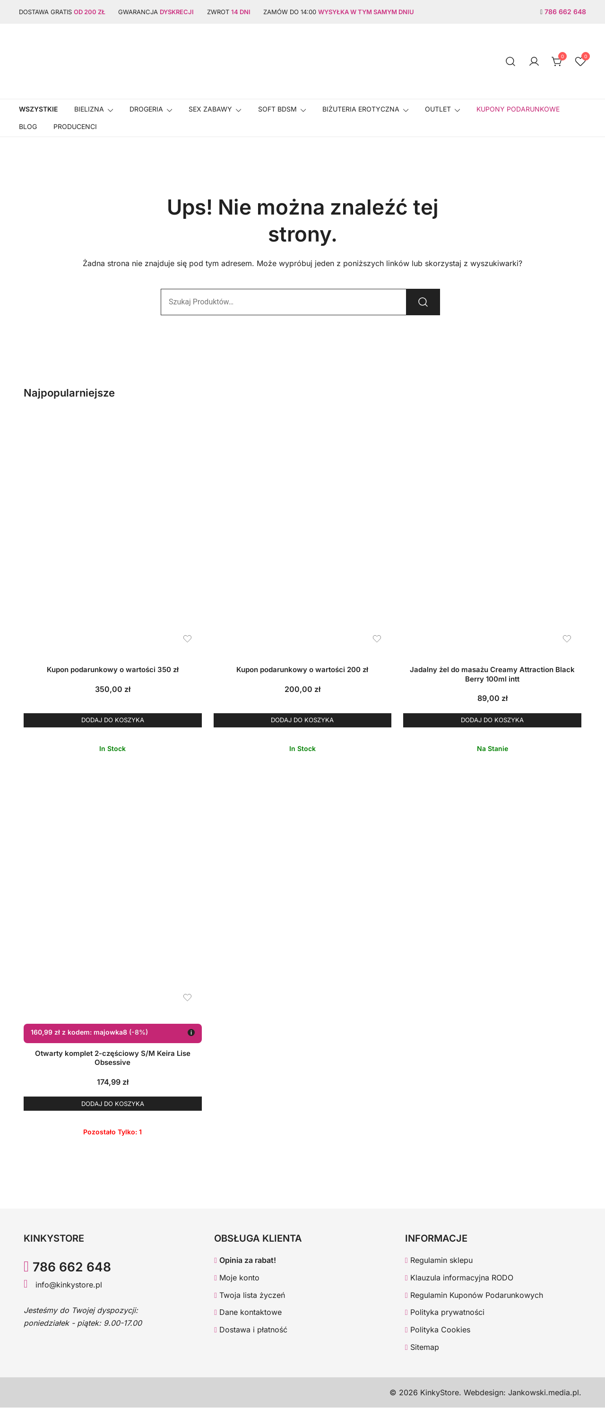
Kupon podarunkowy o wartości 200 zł (302, 669)
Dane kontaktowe (248, 1322)
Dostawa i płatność (250, 1339)
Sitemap (422, 1357)
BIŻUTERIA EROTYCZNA (360, 109)
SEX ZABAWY (210, 109)
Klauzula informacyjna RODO (459, 1287)
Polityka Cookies (437, 1339)
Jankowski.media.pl (543, 1402)
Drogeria (146, 109)
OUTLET (438, 109)
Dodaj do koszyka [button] (112, 722)
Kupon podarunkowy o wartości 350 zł (113, 669)
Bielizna (89, 109)
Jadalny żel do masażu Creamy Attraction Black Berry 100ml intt (492, 674)
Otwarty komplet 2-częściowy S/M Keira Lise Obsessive (112, 1063)
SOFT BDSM (277, 109)
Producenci (75, 126)
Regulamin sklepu (439, 1269)
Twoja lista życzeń (249, 1304)
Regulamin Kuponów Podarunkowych (474, 1304)
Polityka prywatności (444, 1322)
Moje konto (236, 1287)
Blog (28, 126)
